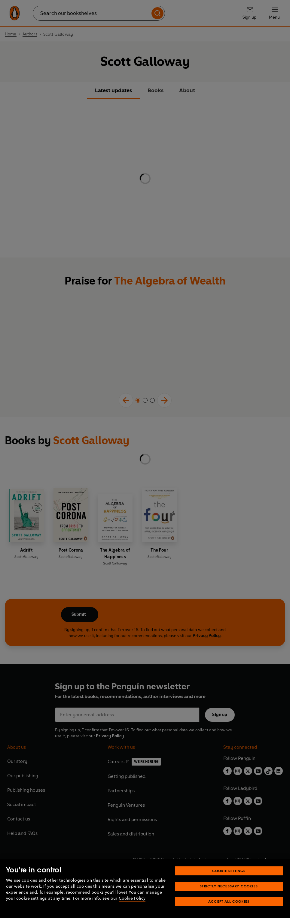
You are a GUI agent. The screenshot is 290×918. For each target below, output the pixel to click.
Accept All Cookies (228, 901)
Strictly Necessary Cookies (229, 886)
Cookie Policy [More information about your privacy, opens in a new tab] (132, 898)
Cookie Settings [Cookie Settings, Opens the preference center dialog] (229, 870)
